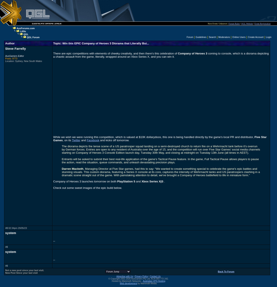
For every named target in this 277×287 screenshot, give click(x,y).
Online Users (239, 37)
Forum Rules (234, 24)
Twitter (76, 140)
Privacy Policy (141, 276)
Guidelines (201, 37)
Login (268, 37)
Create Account (255, 37)
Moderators (224, 37)
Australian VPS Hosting (154, 281)
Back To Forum (226, 271)
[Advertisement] (181, 10)
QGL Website (247, 24)
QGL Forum (33, 37)
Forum (190, 37)
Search (212, 37)
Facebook (93, 140)
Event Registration (262, 24)
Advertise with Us (124, 276)
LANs (23, 31)
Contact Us (155, 276)
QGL (25, 34)
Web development (128, 283)
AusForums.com (26, 28)
